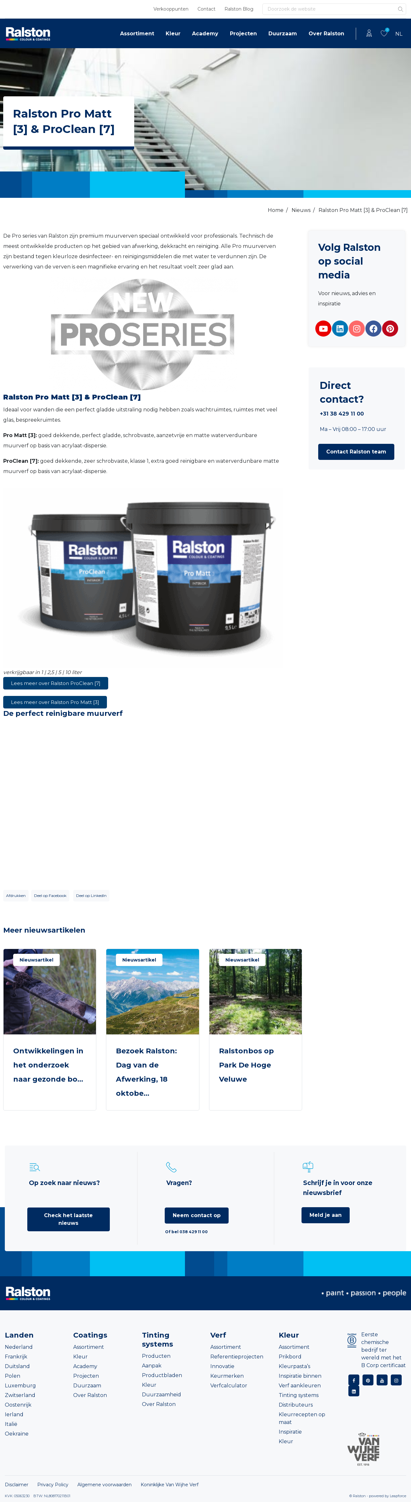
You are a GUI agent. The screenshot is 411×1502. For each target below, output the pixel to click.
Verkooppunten (170, 9)
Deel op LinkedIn (91, 895)
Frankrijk (16, 1357)
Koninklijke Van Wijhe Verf (169, 1485)
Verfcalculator (228, 1386)
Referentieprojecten (236, 1357)
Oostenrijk (18, 1405)
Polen (12, 1376)
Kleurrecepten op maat (302, 1418)
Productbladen (162, 1375)
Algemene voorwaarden (104, 1485)
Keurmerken (227, 1376)
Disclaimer (16, 1485)
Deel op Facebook (50, 895)
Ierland (14, 1414)
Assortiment (137, 34)
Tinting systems (299, 1395)
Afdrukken (16, 895)
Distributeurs (296, 1405)
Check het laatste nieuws (68, 1219)
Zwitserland (20, 1395)
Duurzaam (282, 34)
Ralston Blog (238, 9)
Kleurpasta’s (294, 1366)
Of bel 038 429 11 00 (186, 1231)
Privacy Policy (52, 1485)
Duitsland (17, 1366)
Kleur (173, 34)
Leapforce (398, 1496)
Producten (156, 1356)
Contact (206, 9)
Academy (205, 34)
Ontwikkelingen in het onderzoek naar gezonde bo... (48, 1065)
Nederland (19, 1347)
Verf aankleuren (300, 1386)
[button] (356, 452)
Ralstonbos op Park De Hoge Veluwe (246, 1065)
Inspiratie (290, 1432)
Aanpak (152, 1366)
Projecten (243, 34)
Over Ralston (326, 34)
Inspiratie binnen (300, 1376)
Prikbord (290, 1357)
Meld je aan (326, 1215)
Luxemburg (20, 1386)
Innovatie (222, 1366)
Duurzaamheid (161, 1395)
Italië (11, 1424)
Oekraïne (17, 1434)
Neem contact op (197, 1215)
